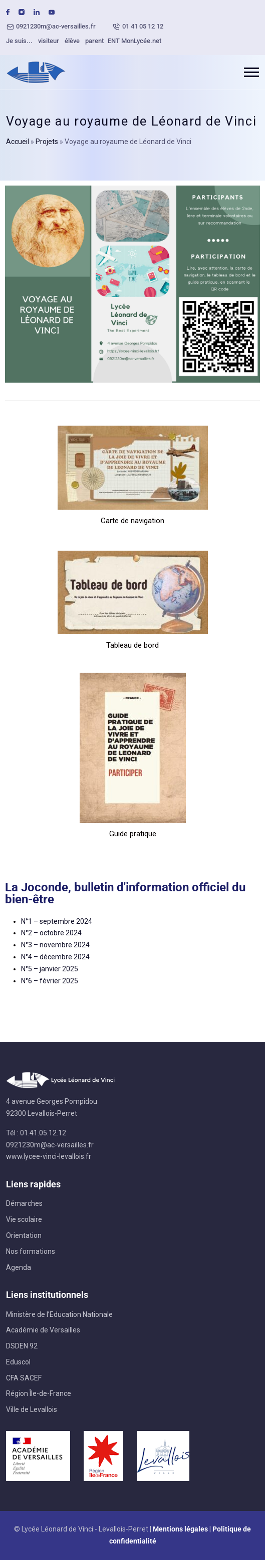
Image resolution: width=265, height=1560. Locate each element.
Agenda (18, 1267)
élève (72, 41)
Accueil (17, 142)
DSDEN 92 (22, 1346)
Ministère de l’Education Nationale (59, 1314)
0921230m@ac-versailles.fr (56, 26)
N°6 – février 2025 (49, 981)
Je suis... (19, 41)
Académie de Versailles (43, 1330)
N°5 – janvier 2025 (49, 969)
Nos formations (30, 1251)
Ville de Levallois (31, 1409)
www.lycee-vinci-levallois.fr (48, 1156)
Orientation (24, 1235)
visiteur (48, 41)
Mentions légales (180, 1529)
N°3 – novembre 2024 (55, 945)
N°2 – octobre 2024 (51, 933)
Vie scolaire (24, 1219)
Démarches (24, 1203)
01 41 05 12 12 (142, 26)
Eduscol (18, 1362)
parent (94, 41)
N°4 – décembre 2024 (55, 957)
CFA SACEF (24, 1378)
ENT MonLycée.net (134, 41)
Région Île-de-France (38, 1393)
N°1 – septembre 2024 (56, 921)
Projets (47, 142)
